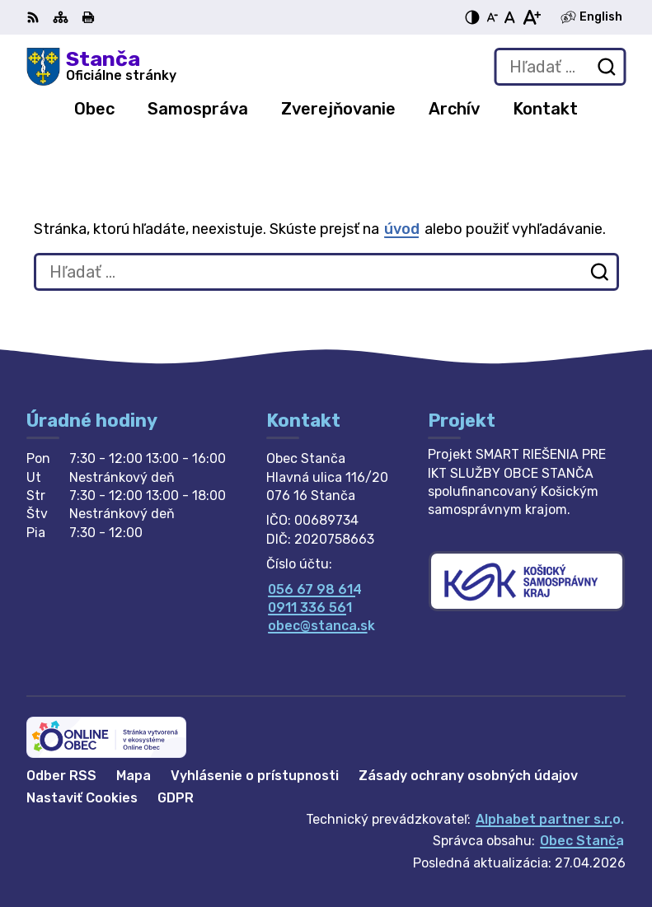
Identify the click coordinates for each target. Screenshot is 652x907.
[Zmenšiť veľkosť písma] (492, 17)
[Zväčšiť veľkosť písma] (531, 17)
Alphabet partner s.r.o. (550, 819)
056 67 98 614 (315, 589)
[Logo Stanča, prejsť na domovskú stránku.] (101, 67)
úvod (402, 229)
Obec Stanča (582, 841)
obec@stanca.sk (321, 625)
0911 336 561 (310, 607)
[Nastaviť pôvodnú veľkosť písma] (509, 17)
